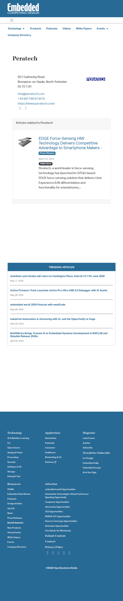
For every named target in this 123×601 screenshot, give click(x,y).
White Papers (84, 28)
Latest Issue (89, 438)
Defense (51, 462)
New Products (14, 528)
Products (35, 28)
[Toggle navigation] (12, 20)
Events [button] (103, 28)
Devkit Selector (15, 523)
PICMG (10, 489)
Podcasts (51, 28)
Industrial (49, 443)
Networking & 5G (53, 457)
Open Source (13, 448)
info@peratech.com (31, 93)
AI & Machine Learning (18, 438)
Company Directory (19, 35)
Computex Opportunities (57, 502)
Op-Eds (11, 508)
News (10, 513)
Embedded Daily (90, 463)
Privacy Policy (54, 547)
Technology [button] (16, 28)
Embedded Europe (92, 468)
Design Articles (14, 504)
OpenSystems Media (65, 568)
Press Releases (14, 518)
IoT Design (88, 458)
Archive (86, 443)
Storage (11, 472)
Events (10, 542)
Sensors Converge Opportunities (61, 521)
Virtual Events (14, 533)
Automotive (50, 438)
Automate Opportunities (57, 526)
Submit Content (55, 536)
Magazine (89, 433)
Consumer (50, 448)
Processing (12, 457)
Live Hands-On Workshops (58, 531)
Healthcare (50, 453)
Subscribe (88, 448)
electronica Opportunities (57, 507)
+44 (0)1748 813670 (31, 98)
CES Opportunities (54, 512)
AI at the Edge (89, 472)
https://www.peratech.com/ (36, 103)
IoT (9, 443)
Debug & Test (13, 476)
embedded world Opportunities (60, 489)
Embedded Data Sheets (18, 494)
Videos (67, 28)
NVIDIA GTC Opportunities (58, 516)
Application (52, 433)
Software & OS (14, 467)
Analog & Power (15, 453)
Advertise (51, 484)
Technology (14, 433)
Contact (50, 541)
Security (11, 462)
